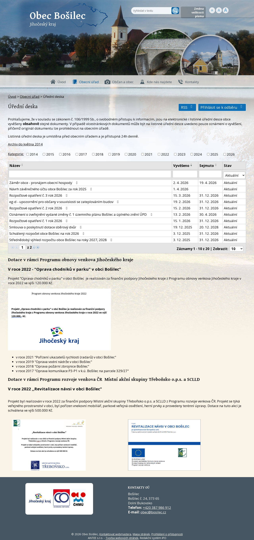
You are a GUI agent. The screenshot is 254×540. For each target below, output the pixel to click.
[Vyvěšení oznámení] (185, 173)
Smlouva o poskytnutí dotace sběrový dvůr (46, 225)
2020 (132, 154)
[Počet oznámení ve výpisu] (236, 246)
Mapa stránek (141, 531)
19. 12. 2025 (182, 225)
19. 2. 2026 (181, 200)
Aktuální (230, 181)
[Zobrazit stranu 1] (22, 246)
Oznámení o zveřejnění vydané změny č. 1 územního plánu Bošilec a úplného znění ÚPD (81, 213)
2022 (165, 154)
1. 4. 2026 (181, 187)
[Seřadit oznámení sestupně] (22, 166)
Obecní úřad (89, 82)
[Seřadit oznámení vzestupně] (22, 164)
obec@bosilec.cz (153, 509)
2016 (66, 154)
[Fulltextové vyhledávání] (150, 10)
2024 (198, 154)
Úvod (62, 82)
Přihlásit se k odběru (222, 107)
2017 (83, 154)
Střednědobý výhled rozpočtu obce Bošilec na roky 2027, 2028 (61, 238)
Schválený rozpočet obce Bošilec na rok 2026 (47, 232)
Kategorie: (16, 154)
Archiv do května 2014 (25, 144)
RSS (187, 107)
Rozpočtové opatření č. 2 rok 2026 (39, 206)
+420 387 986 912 (157, 505)
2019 (116, 154)
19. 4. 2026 (208, 181)
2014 (34, 154)
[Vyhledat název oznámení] (90, 173)
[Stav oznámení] (234, 173)
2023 (182, 154)
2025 (214, 154)
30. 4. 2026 (208, 213)
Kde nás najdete (159, 82)
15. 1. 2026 (181, 219)
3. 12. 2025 (181, 232)
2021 (149, 154)
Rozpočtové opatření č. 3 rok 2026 (39, 194)
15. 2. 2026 (181, 206)
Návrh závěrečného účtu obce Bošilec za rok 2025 (51, 187)
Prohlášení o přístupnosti (167, 531)
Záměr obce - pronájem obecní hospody (44, 181)
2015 (50, 154)
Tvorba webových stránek (122, 535)
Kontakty (192, 82)
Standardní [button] (219, 10)
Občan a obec (123, 82)
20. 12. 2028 (209, 225)
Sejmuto (207, 165)
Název (14, 165)
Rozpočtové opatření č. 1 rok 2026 (39, 219)
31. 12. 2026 (209, 194)
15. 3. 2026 (181, 194)
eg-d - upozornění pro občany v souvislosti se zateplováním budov (64, 200)
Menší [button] (212, 10)
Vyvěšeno (181, 165)
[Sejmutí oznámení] (210, 173)
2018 (99, 154)
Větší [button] (226, 10)
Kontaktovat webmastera (115, 531)
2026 (231, 154)
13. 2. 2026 (181, 213)
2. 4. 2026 (181, 181)
